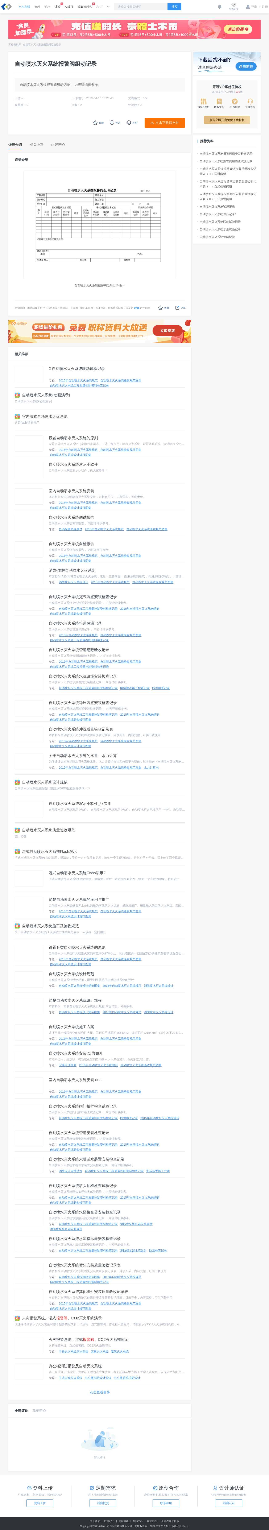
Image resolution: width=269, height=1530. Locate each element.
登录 (251, 7)
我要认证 (229, 1503)
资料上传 (40, 1503)
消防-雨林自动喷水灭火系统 (72, 570)
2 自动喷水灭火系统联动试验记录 (77, 369)
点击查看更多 (100, 1392)
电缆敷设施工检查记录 (135, 688)
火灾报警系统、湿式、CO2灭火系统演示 (58, 1318)
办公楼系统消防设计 (127, 1378)
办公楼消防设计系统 (98, 1378)
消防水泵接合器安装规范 (66, 1229)
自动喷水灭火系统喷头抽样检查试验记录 (83, 1186)
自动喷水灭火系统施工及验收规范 (47, 926)
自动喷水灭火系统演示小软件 (73, 464)
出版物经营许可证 (179, 1526)
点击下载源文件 (167, 123)
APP (99, 6)
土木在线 (24, 6)
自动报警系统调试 (70, 529)
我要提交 (103, 1503)
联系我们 (109, 1521)
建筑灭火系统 (120, 1351)
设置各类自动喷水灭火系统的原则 (77, 947)
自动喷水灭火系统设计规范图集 (70, 454)
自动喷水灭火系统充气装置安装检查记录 (83, 597)
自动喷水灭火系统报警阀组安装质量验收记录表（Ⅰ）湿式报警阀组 (227, 184)
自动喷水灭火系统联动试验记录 (219, 221)
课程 (58, 5)
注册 (263, 6)
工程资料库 (14, 44)
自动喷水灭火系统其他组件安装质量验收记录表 (88, 1292)
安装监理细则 (67, 1065)
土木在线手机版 (170, 1521)
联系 (136, 308)
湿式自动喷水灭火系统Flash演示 (46, 851)
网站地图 (152, 1521)
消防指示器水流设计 (133, 1250)
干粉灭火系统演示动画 (73, 1351)
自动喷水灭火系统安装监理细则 (75, 1053)
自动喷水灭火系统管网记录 (216, 237)
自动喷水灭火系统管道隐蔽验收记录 (79, 650)
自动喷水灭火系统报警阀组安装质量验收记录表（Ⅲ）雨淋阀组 (227, 171)
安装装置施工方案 (158, 1171)
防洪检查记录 (161, 688)
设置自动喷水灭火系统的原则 (73, 438)
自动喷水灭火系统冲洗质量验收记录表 (81, 729)
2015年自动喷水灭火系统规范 (78, 380)
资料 (37, 6)
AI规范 (69, 6)
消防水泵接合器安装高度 (136, 1224)
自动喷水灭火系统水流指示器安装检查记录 (85, 1239)
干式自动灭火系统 (70, 1378)
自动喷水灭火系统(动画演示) (42, 395)
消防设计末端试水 (70, 1171)
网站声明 (124, 1521)
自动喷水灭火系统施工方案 (71, 1027)
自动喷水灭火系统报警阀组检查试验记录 (225, 161)
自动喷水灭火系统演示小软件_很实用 (80, 804)
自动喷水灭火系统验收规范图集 (120, 380)
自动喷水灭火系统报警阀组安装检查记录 (225, 153)
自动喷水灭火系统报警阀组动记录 (42, 44)
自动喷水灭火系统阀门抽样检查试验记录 (83, 1106)
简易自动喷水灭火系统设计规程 (75, 1000)
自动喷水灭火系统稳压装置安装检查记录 (83, 703)
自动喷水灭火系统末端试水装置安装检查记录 (86, 1159)
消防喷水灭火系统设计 (73, 582)
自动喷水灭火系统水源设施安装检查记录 (83, 676)
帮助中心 (138, 1521)
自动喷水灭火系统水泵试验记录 (219, 229)
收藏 (163, 308)
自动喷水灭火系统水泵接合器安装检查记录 (85, 1212)
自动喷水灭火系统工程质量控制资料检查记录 (79, 385)
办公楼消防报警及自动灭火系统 (75, 1366)
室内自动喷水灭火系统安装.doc (75, 1080)
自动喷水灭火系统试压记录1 (217, 214)
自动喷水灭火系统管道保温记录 (75, 623)
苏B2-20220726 (158, 1526)
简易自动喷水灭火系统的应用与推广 (79, 899)
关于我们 (95, 1521)
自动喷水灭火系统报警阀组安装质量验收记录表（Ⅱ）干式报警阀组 (227, 196)
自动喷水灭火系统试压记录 (216, 206)
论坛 (47, 6)
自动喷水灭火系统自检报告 (71, 544)
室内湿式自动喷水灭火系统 (41, 416)
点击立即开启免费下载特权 (227, 120)
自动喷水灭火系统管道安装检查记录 (79, 1133)
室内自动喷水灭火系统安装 (71, 491)
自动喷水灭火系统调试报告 (71, 517)
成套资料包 (85, 5)
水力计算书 (151, 767)
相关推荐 (21, 354)
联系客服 (166, 1503)
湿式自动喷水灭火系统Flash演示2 (77, 873)
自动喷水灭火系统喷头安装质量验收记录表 (85, 1265)
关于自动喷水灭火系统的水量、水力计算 (83, 756)
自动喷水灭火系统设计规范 (41, 782)
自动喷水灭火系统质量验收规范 (45, 830)
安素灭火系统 (99, 1351)
